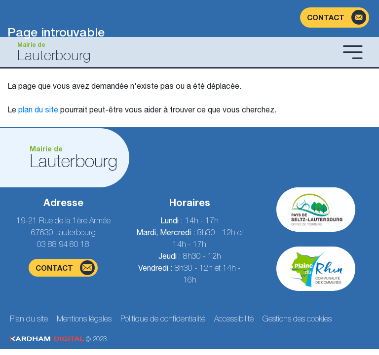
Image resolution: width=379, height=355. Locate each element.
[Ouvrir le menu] (353, 51)
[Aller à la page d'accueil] (173, 52)
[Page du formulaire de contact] (334, 17)
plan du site (38, 109)
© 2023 (58, 339)
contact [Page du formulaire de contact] (65, 267)
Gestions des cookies (297, 318)
